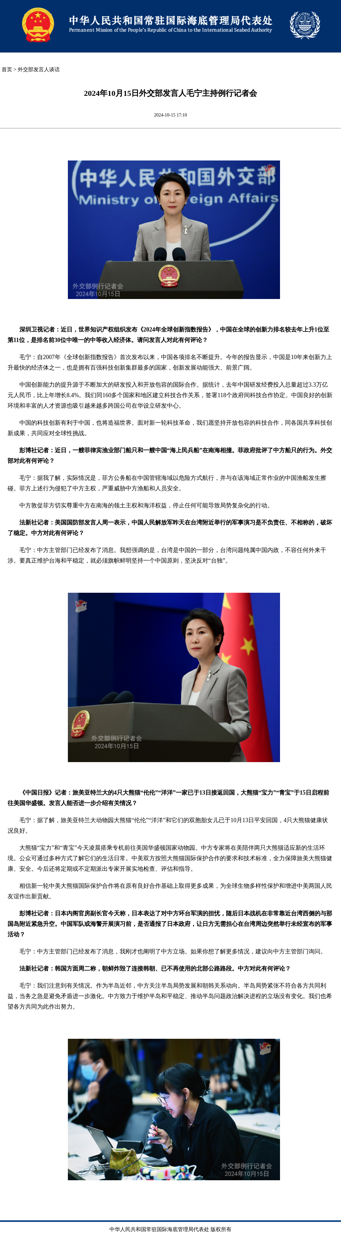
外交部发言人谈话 (39, 69)
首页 (7, 69)
